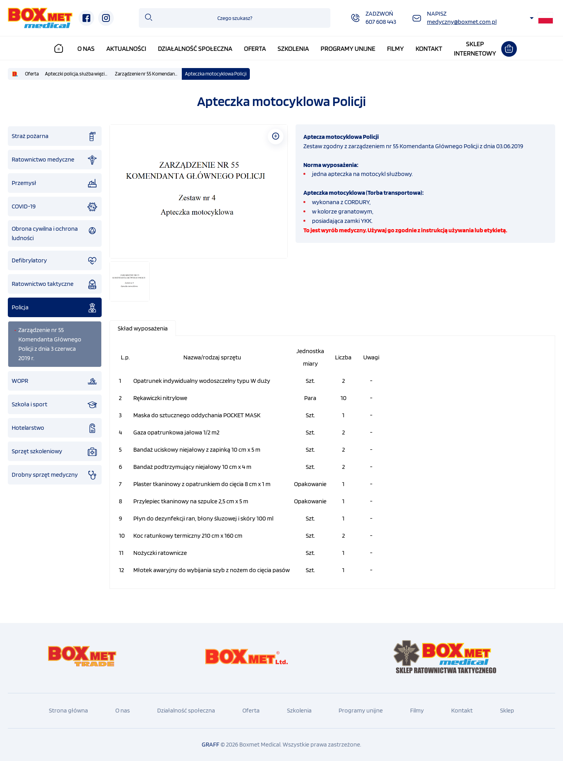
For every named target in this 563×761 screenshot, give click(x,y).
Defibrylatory (55, 260)
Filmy (395, 48)
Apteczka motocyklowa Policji (216, 74)
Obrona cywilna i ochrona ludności (55, 233)
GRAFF (210, 744)
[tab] (143, 328)
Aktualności (126, 48)
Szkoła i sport (55, 404)
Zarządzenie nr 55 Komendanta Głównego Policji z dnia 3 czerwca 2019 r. (148, 74)
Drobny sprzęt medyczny (55, 475)
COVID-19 (55, 206)
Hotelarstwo (55, 428)
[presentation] (142, 328)
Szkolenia (293, 48)
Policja (55, 307)
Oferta (255, 48)
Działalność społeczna (195, 48)
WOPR (55, 381)
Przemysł (55, 183)
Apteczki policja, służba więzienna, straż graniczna (78, 74)
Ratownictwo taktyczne (55, 284)
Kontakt (429, 48)
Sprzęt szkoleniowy (55, 451)
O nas (86, 48)
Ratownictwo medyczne (55, 159)
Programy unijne (348, 48)
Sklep (507, 710)
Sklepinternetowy (475, 48)
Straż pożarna (55, 136)
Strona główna (68, 710)
